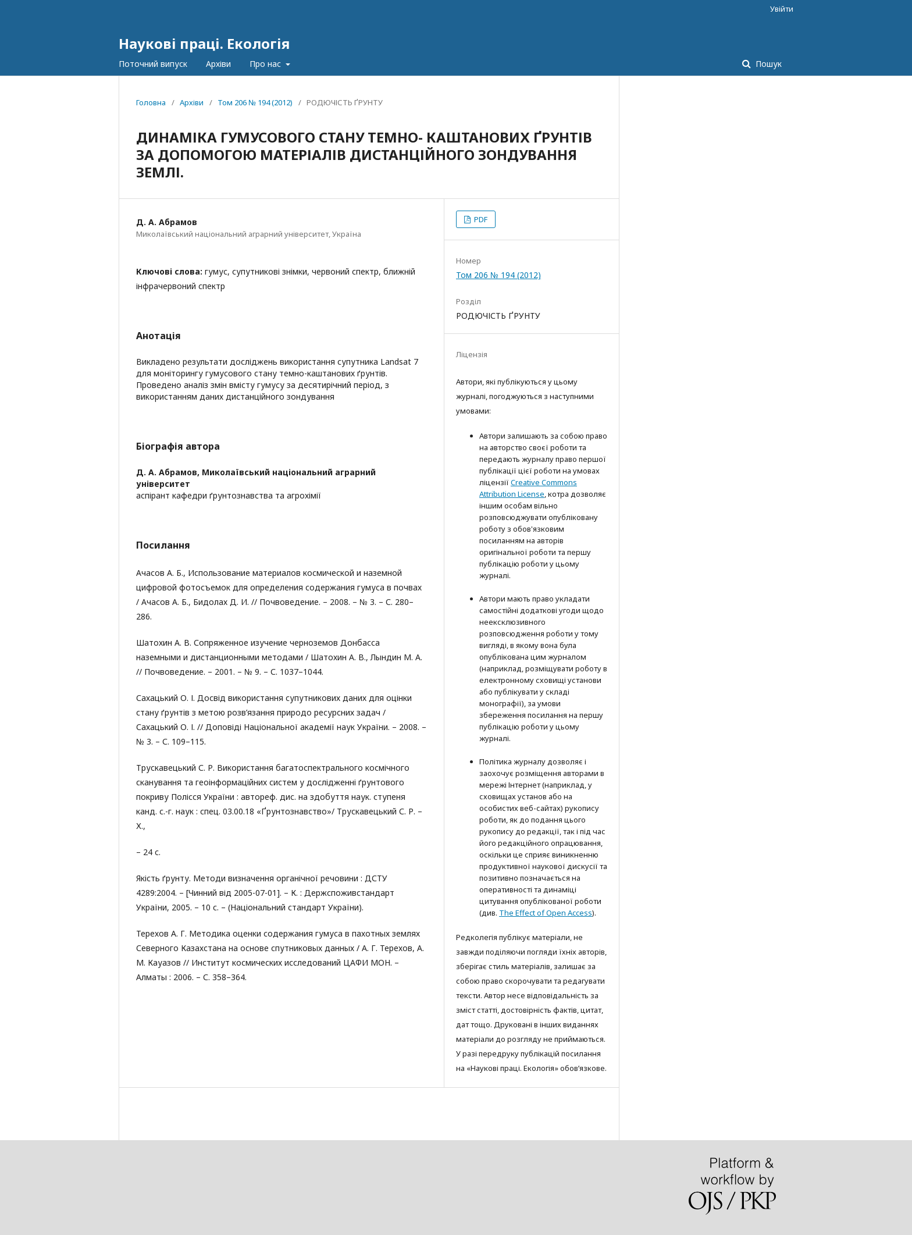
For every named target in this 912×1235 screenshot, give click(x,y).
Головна (151, 102)
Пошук (767, 63)
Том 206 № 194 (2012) (255, 102)
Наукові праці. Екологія (204, 43)
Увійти (781, 8)
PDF (479, 219)
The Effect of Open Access (545, 912)
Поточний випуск (153, 63)
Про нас (266, 63)
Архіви (218, 63)
